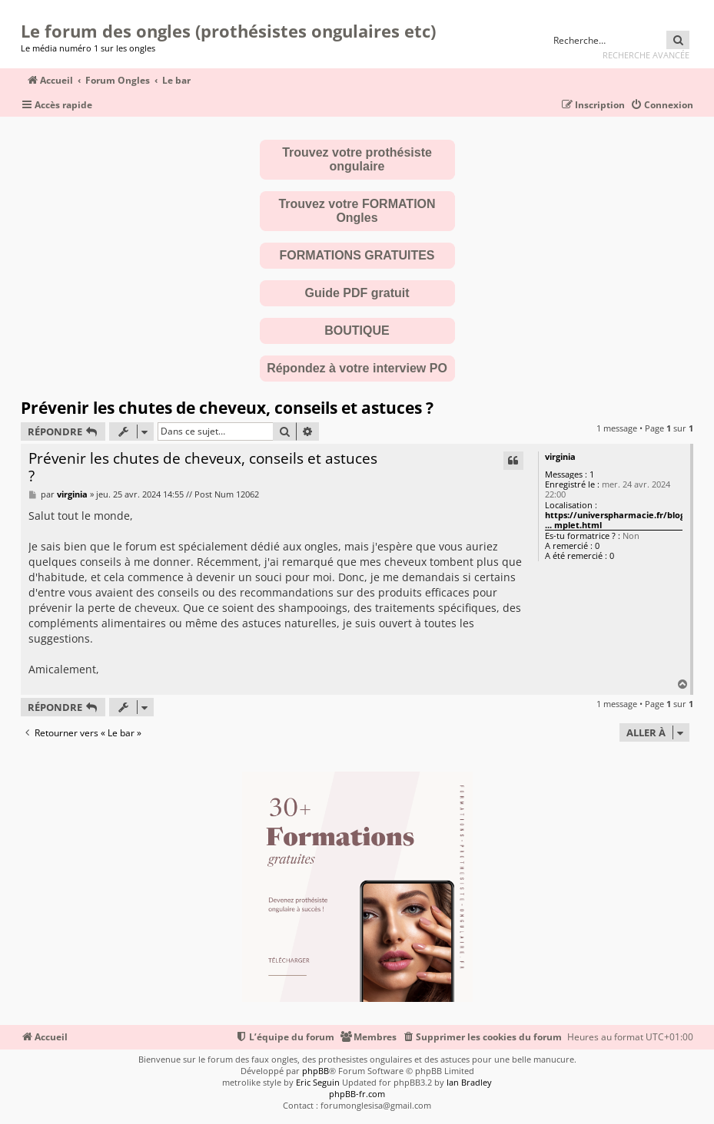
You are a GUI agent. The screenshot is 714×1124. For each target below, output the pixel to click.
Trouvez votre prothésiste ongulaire (357, 159)
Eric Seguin (318, 1082)
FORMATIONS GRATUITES (356, 255)
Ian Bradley (469, 1082)
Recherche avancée (646, 55)
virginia (560, 456)
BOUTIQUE (356, 330)
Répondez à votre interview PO (357, 368)
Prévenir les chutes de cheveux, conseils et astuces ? (227, 407)
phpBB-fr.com (357, 1093)
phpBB (315, 1070)
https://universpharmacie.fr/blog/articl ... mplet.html (628, 520)
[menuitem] (661, 105)
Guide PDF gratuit (357, 292)
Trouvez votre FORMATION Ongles (356, 210)
